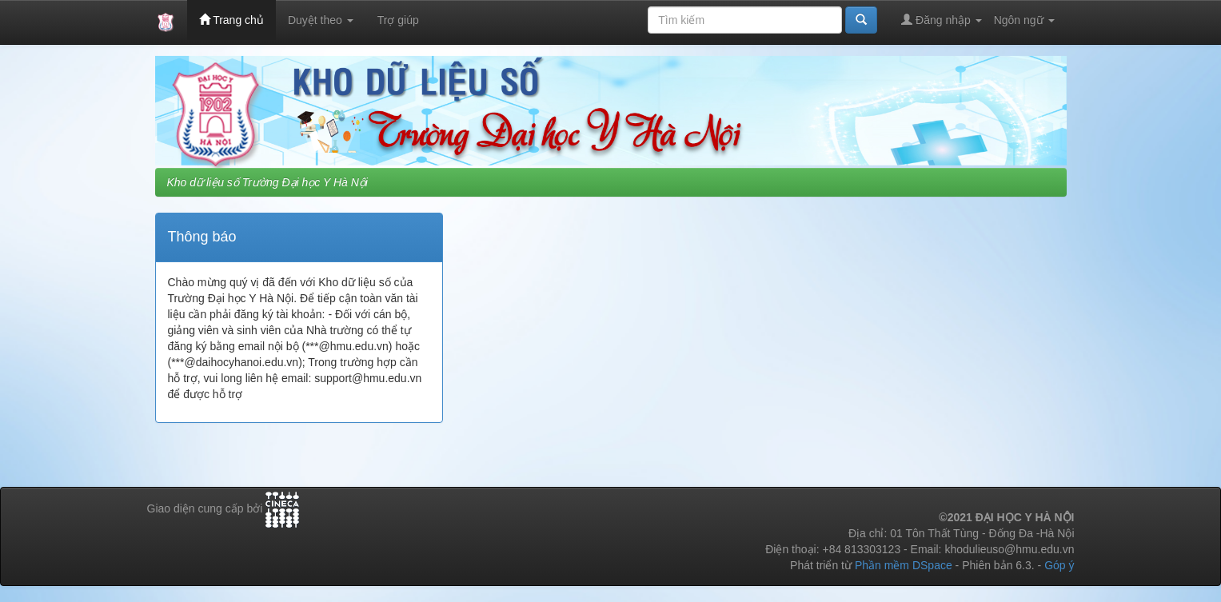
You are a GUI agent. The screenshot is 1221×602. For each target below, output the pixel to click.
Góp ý (1059, 565)
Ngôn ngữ (1024, 20)
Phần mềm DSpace (903, 565)
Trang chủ (231, 19)
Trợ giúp (398, 20)
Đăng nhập (941, 19)
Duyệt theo (320, 20)
